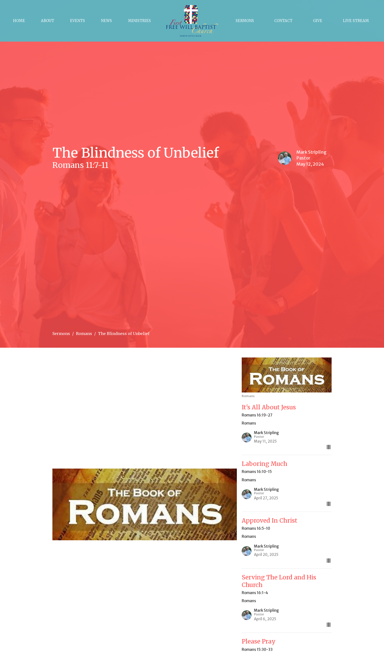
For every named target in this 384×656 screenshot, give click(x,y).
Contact (283, 20)
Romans (84, 333)
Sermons (245, 20)
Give (317, 20)
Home (19, 20)
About (47, 20)
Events (77, 20)
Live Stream (356, 20)
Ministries (139, 20)
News (106, 20)
